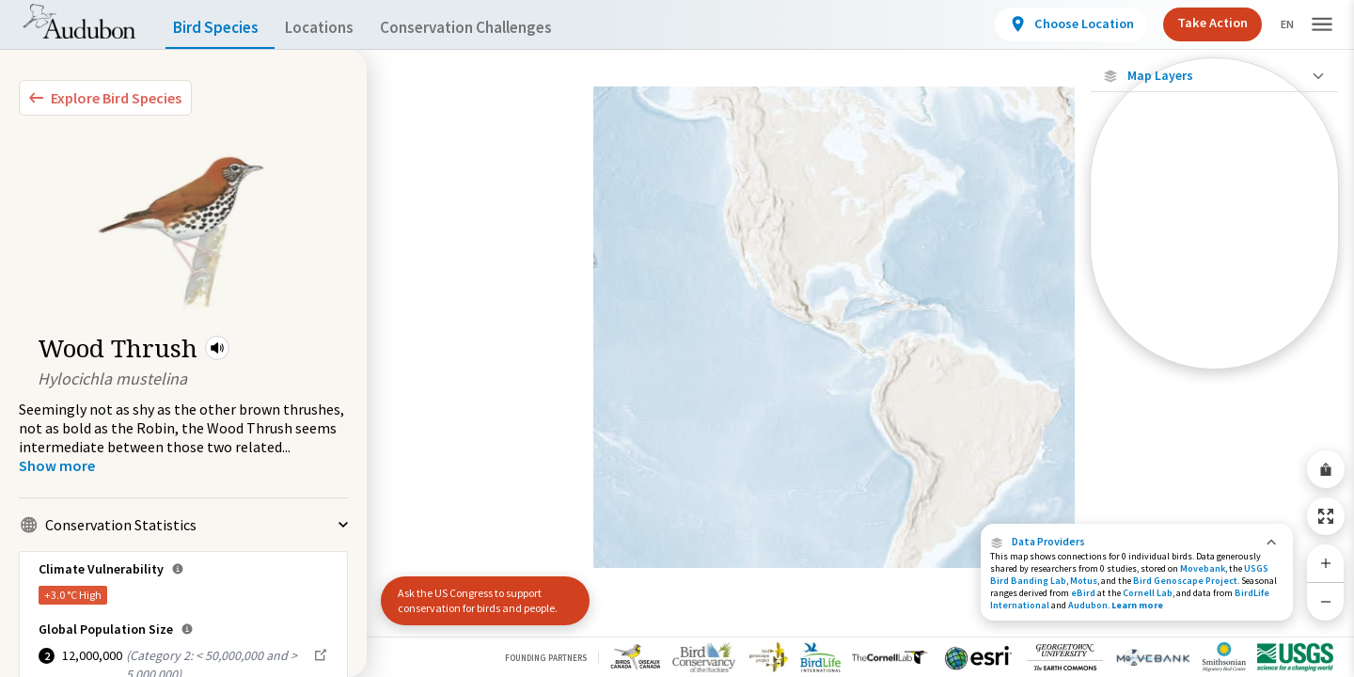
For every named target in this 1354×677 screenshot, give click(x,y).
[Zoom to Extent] (1326, 516)
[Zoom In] (1326, 563)
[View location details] (1055, 24)
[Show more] (57, 465)
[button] (217, 348)
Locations (336, 28)
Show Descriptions (1214, 374)
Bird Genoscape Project (1185, 581)
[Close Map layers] (1214, 76)
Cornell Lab (1148, 593)
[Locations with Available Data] (1214, 196)
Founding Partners (546, 658)
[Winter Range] (1214, 324)
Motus (1083, 581)
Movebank (1202, 568)
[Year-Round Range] (1214, 356)
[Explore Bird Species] (105, 98)
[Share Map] (1326, 469)
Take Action (1196, 22)
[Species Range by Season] (1214, 260)
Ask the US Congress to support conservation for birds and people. (478, 600)
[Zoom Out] (1326, 601)
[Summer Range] (1214, 292)
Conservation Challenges (495, 28)
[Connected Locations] (1214, 228)
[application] (677, 338)
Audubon (1088, 605)
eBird (1083, 593)
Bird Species (220, 28)
